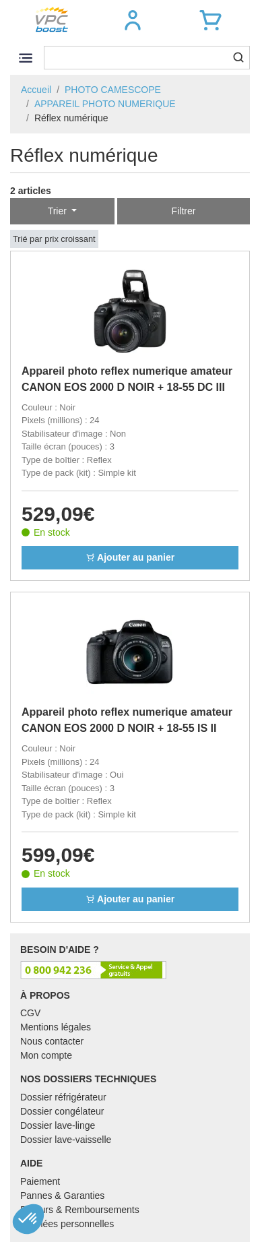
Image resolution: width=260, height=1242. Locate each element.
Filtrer (184, 211)
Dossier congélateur (62, 1111)
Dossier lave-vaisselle (65, 1139)
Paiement (40, 1181)
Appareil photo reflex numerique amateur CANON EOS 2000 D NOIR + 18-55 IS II (127, 720)
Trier (58, 211)
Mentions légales (55, 1027)
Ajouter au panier (130, 557)
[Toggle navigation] (25, 57)
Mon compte (46, 1055)
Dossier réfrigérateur (63, 1097)
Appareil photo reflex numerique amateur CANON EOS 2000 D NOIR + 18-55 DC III (127, 379)
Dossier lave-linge (57, 1125)
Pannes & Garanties (62, 1195)
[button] (133, 20)
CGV (30, 1012)
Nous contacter (52, 1041)
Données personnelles (67, 1223)
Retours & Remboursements (79, 1209)
